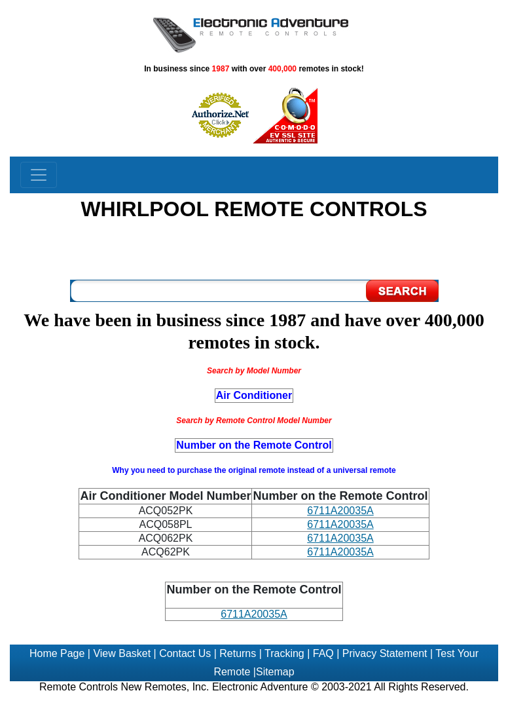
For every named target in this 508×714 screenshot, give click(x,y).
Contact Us (185, 653)
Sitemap (275, 671)
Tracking (284, 653)
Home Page (56, 653)
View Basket (122, 653)
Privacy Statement (384, 653)
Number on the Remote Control (253, 589)
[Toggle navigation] (38, 175)
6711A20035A (340, 510)
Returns (237, 653)
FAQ (323, 653)
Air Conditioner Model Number (165, 495)
